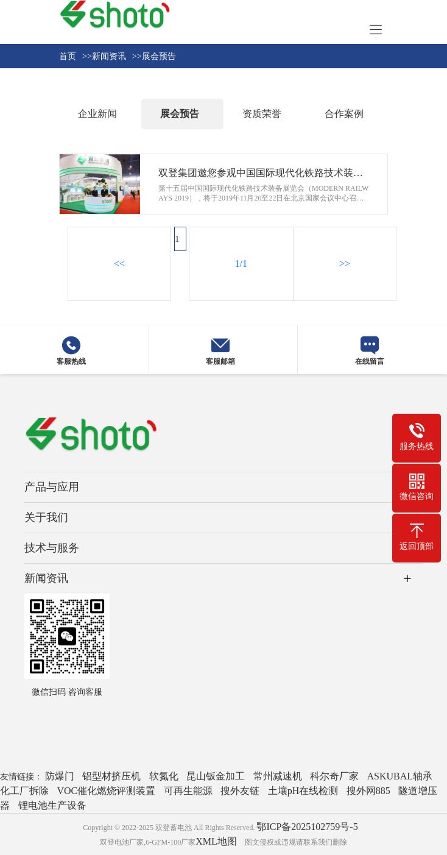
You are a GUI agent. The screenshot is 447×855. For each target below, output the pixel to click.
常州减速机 (277, 776)
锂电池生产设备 (52, 805)
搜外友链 (239, 791)
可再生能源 (188, 791)
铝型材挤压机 (111, 776)
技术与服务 (51, 548)
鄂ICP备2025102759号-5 (306, 826)
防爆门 (59, 776)
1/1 (241, 263)
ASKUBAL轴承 (400, 776)
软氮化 (163, 776)
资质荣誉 (261, 113)
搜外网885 (368, 791)
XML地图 (216, 841)
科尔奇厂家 (334, 776)
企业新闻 (97, 113)
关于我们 (46, 517)
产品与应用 (51, 487)
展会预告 (179, 113)
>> (344, 263)
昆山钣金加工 (215, 776)
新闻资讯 (46, 578)
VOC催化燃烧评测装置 (106, 791)
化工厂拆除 (24, 791)
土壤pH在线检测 (303, 791)
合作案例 (344, 113)
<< (119, 263)
